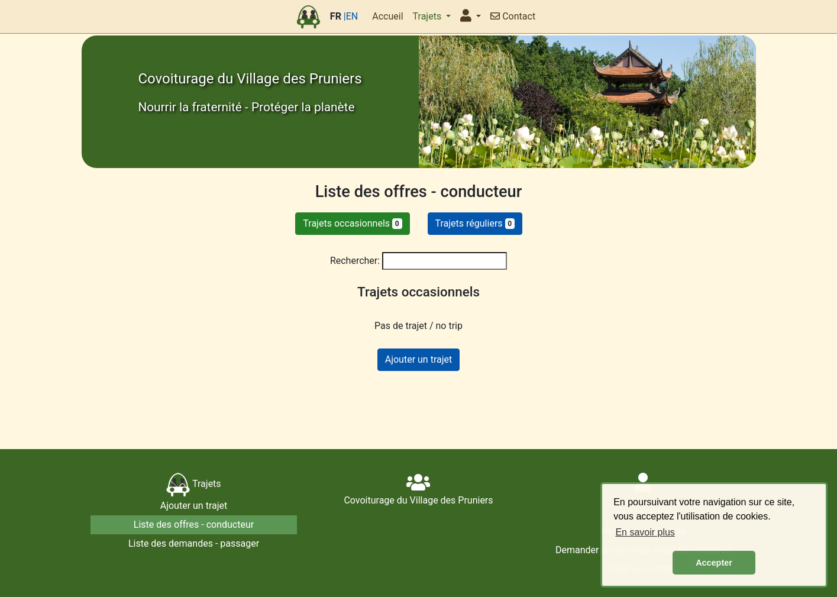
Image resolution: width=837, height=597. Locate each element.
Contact (512, 16)
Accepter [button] (714, 562)
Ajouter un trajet (419, 359)
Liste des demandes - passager (193, 543)
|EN (351, 16)
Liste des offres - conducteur (194, 524)
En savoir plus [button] (645, 532)
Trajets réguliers (475, 223)
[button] (470, 16)
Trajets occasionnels (352, 223)
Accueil (387, 16)
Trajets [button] (428, 16)
